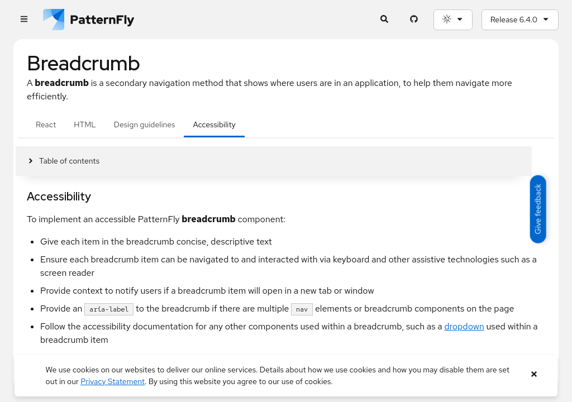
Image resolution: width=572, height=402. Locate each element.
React (46, 124)
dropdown (464, 326)
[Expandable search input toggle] (384, 19)
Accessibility (214, 124)
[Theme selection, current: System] (453, 19)
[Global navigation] (23, 19)
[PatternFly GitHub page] (414, 19)
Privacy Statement (112, 381)
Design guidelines (144, 124)
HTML (85, 124)
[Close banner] (533, 374)
